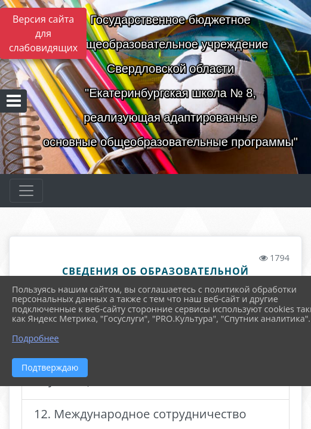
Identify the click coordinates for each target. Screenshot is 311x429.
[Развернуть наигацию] (26, 191)
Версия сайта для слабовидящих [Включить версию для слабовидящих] (43, 33)
